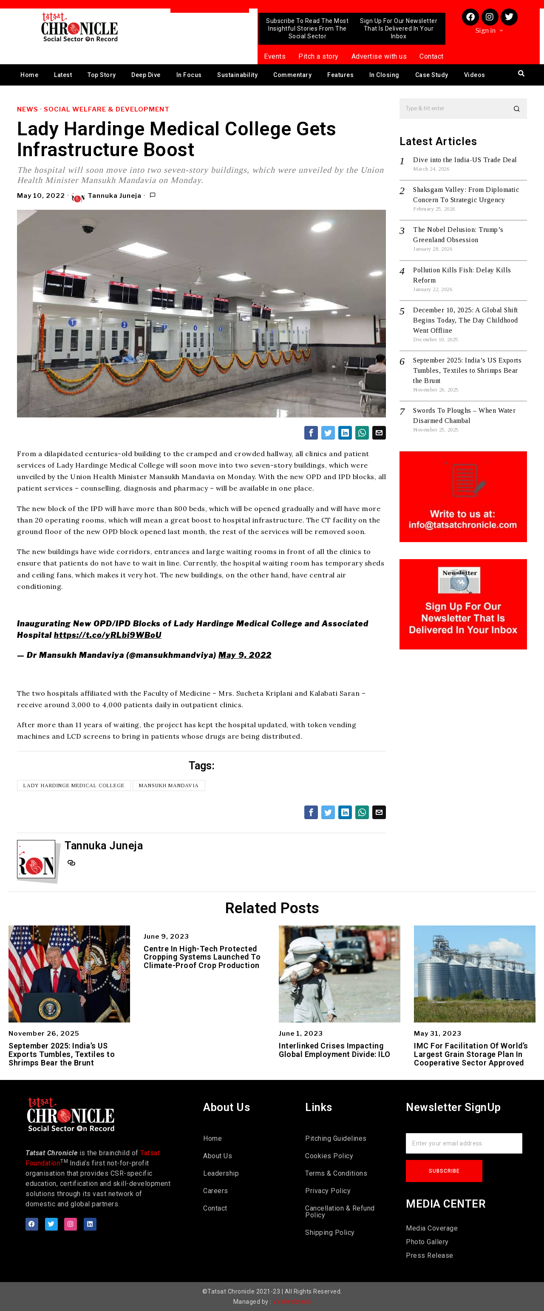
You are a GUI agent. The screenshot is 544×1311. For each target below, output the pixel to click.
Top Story (102, 74)
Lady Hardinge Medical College (74, 785)
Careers (215, 1191)
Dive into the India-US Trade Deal (465, 159)
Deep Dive (146, 74)
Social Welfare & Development (107, 109)
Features (340, 74)
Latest (63, 74)
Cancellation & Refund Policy (340, 1211)
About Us (217, 1156)
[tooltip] (311, 433)
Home (29, 74)
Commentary (292, 74)
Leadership (221, 1173)
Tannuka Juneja (106, 196)
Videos (474, 74)
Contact (431, 56)
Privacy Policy (328, 1191)
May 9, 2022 (245, 655)
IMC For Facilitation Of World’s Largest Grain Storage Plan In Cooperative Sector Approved (471, 1054)
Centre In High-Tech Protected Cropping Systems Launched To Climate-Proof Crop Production (202, 957)
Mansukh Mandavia (169, 785)
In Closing (384, 74)
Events (275, 56)
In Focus (189, 74)
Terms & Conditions (336, 1173)
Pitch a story (318, 56)
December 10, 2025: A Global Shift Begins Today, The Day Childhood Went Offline (465, 320)
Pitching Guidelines (336, 1138)
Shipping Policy (330, 1232)
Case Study (431, 74)
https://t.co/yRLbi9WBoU (108, 635)
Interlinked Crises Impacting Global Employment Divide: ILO (335, 1050)
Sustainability (237, 74)
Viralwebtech (292, 1301)
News (27, 109)
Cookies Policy (329, 1156)
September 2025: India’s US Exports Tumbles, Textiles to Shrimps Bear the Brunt (467, 370)
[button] (517, 108)
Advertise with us (379, 56)
